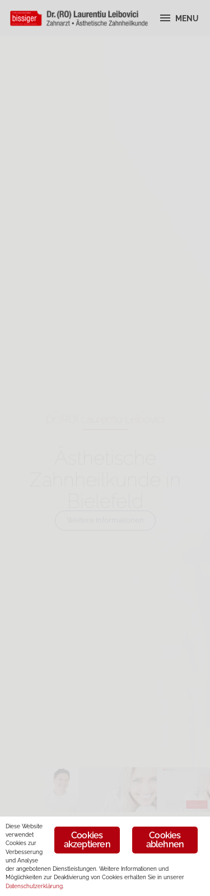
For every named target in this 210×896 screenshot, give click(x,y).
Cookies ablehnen (165, 840)
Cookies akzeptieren (87, 840)
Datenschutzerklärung (34, 886)
